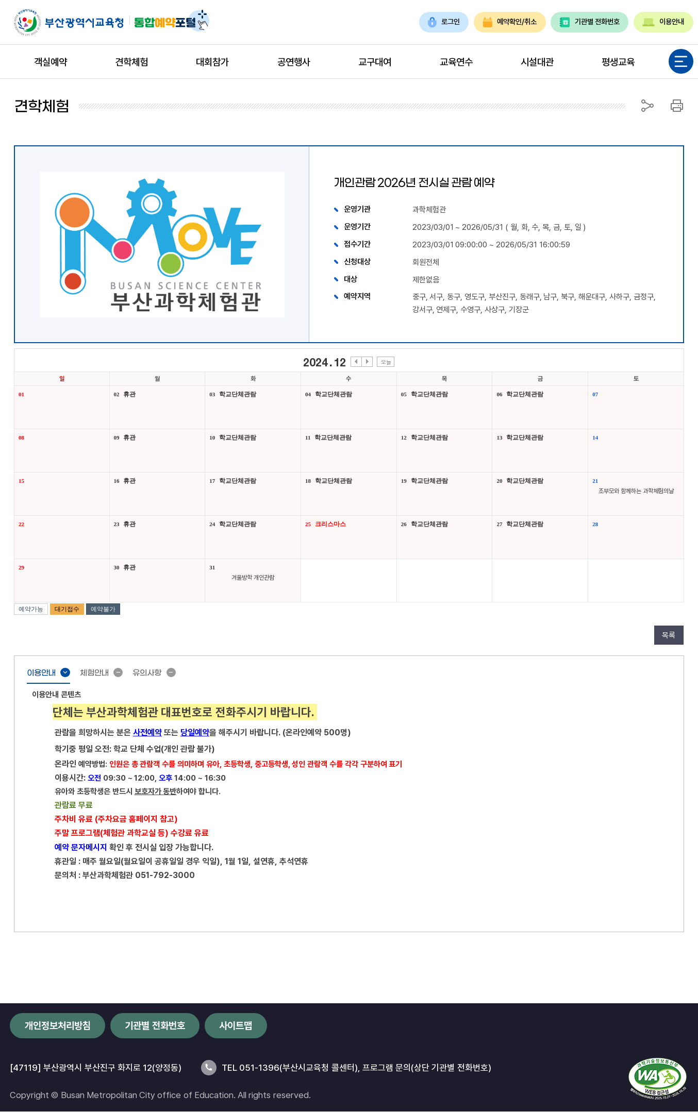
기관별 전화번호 (589, 22)
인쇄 (677, 105)
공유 (647, 105)
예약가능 (31, 609)
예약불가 (103, 609)
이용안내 (663, 22)
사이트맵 (235, 1026)
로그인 (444, 22)
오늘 (385, 362)
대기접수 (67, 609)
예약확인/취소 (510, 22)
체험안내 (100, 673)
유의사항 (158, 673)
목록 (668, 635)
